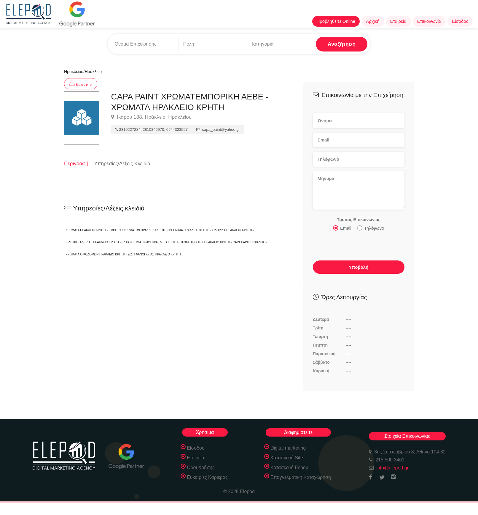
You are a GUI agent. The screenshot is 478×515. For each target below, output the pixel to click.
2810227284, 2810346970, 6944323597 (151, 129)
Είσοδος (460, 21)
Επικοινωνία (429, 21)
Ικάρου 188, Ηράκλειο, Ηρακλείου (151, 117)
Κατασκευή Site (286, 457)
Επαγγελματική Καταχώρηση (300, 477)
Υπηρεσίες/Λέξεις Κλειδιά (122, 163)
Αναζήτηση (342, 44)
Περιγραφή (76, 163)
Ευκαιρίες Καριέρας (207, 477)
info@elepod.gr (392, 467)
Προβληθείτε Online (336, 21)
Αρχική (373, 21)
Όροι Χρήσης (201, 467)
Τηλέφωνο (370, 227)
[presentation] (358, 247)
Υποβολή (358, 266)
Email (342, 227)
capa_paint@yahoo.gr (218, 129)
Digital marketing (288, 447)
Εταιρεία (398, 21)
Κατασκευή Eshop (289, 467)
